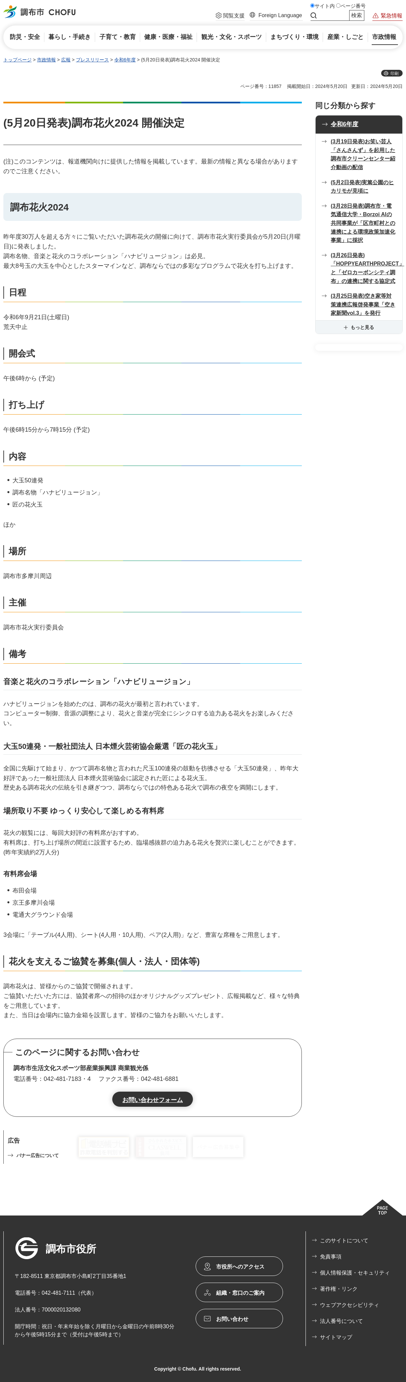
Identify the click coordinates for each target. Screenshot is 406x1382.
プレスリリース (92, 59)
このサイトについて (344, 1240)
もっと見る (362, 327)
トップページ (17, 59)
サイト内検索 (314, 15)
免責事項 (330, 1256)
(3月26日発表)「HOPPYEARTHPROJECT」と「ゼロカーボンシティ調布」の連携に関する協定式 (366, 268)
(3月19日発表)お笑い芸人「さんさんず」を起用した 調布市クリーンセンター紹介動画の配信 (363, 154)
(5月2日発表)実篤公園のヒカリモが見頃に (362, 187)
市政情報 (46, 59)
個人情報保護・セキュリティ (355, 1273)
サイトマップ (336, 1337)
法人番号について (341, 1321)
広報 (66, 59)
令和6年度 (125, 59)
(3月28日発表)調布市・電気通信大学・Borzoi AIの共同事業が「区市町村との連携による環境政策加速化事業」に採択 (363, 223)
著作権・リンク (339, 1289)
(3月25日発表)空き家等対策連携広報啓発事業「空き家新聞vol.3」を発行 (363, 304)
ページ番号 (353, 6)
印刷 (395, 73)
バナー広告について (37, 1155)
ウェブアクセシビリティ (349, 1305)
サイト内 (325, 6)
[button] (230, 16)
